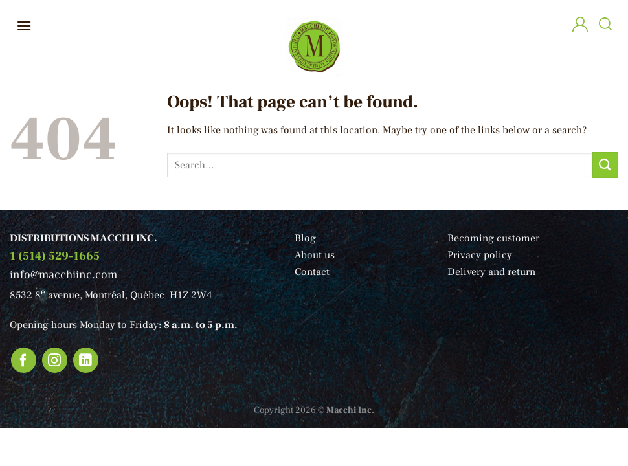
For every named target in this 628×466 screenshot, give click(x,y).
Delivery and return (491, 271)
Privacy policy (479, 255)
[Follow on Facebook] (24, 360)
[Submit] (605, 164)
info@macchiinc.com (63, 274)
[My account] (580, 26)
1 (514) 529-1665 (55, 256)
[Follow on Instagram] (55, 360)
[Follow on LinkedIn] (86, 360)
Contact (312, 271)
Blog (305, 238)
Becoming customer (493, 238)
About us (315, 255)
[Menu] (24, 25)
